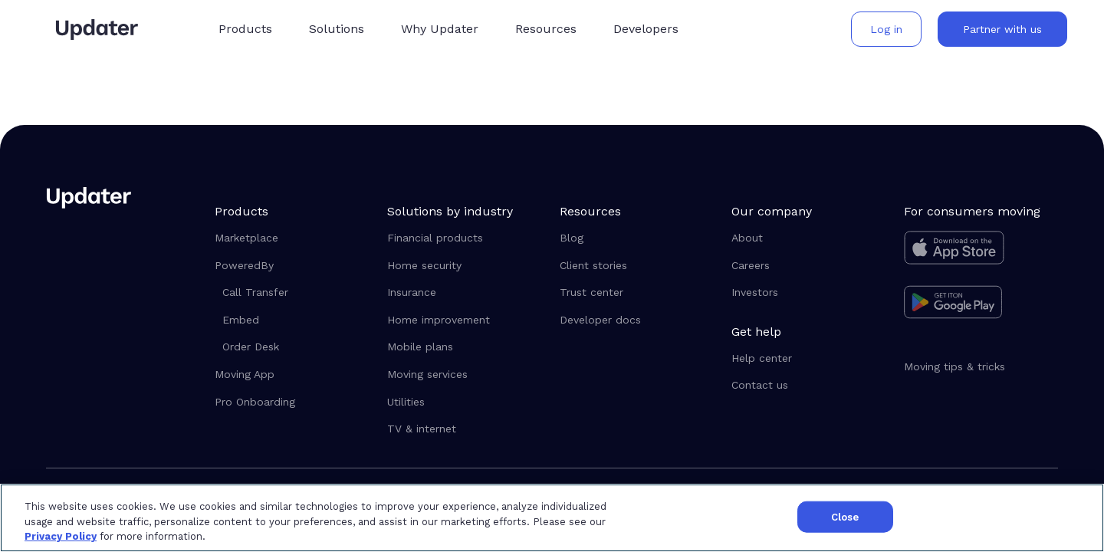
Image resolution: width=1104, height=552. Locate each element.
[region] (552, 518)
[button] (247, 29)
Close (845, 516)
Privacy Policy (61, 536)
